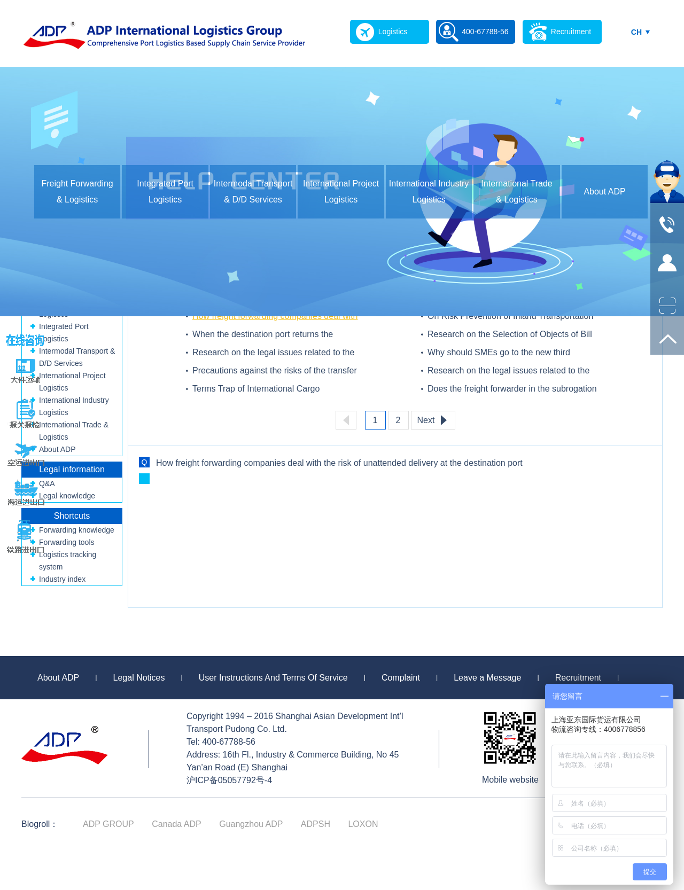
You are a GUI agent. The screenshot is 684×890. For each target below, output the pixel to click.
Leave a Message (487, 677)
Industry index (62, 579)
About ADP (604, 191)
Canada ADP (176, 824)
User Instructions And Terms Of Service (273, 677)
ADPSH (315, 824)
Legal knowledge (67, 495)
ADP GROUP (108, 824)
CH (636, 32)
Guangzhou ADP (251, 824)
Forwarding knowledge (76, 530)
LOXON (363, 824)
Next (426, 420)
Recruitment (578, 677)
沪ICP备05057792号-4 (229, 780)
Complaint (401, 677)
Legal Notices (139, 677)
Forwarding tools (67, 542)
